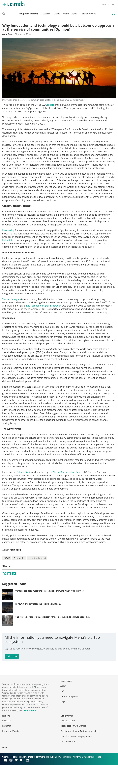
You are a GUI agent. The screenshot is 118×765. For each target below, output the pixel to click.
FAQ (62, 691)
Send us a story (67, 720)
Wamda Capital (70, 13)
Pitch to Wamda (67, 741)
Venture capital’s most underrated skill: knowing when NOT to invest (49, 590)
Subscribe (11, 656)
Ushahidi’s (7, 240)
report (50, 104)
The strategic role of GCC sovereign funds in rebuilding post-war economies (52, 616)
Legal (62, 701)
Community (18, 558)
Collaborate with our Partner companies (79, 731)
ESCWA (6, 558)
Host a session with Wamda (73, 725)
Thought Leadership (28, 13)
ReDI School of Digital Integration (43, 305)
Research (46, 13)
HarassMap (8, 230)
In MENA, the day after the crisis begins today (38, 603)
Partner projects (88, 13)
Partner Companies (69, 696)
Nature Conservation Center (68, 472)
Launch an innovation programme (76, 736)
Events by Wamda (10, 731)
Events (57, 13)
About (103, 4)
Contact (112, 4)
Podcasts (6, 720)
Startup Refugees (11, 299)
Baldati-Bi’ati (23, 472)
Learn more (30, 710)
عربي (113, 14)
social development (37, 558)
